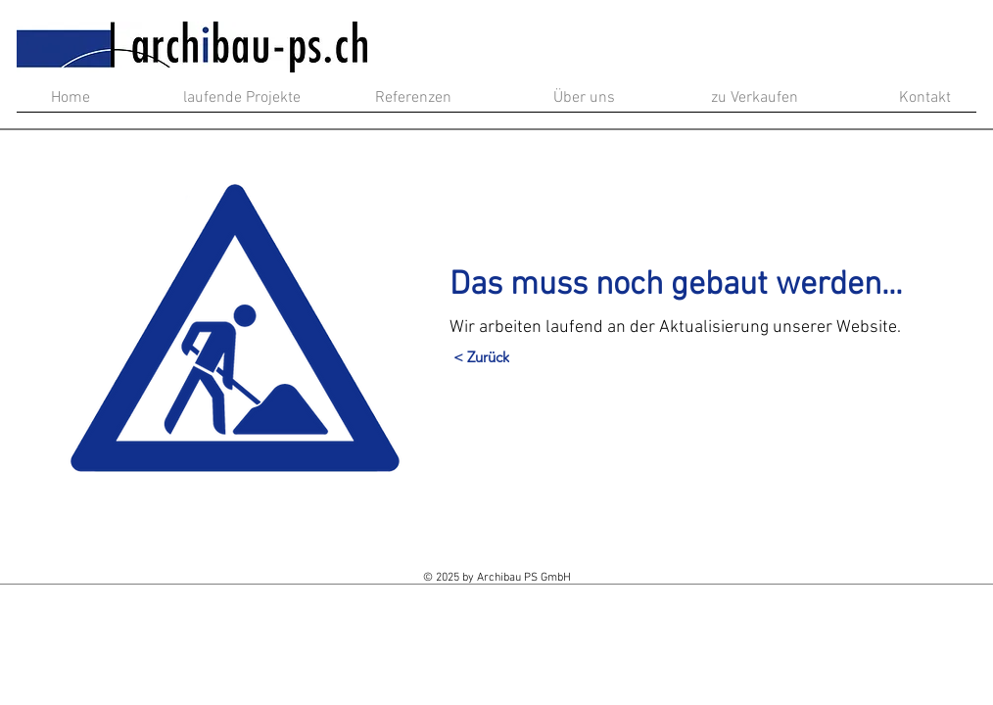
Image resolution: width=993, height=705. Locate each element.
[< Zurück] (481, 357)
